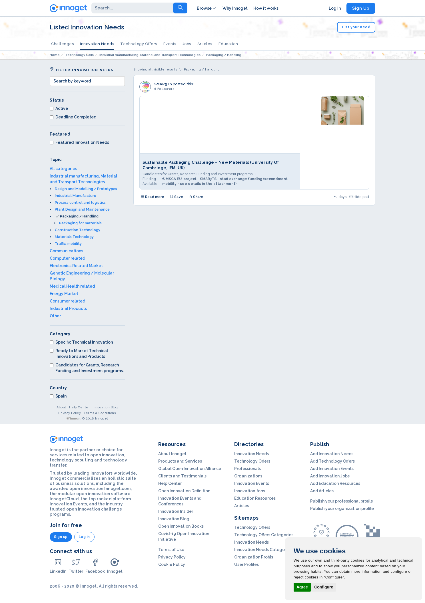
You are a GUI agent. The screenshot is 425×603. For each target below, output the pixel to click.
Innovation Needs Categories (263, 549)
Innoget (115, 566)
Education (228, 44)
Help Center (79, 407)
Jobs (187, 44)
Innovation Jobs (249, 491)
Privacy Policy (69, 413)
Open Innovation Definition (184, 491)
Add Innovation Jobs (330, 476)
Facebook (95, 566)
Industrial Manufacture (75, 195)
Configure (323, 587)
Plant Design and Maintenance (82, 209)
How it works (265, 8)
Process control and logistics (80, 202)
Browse (207, 8)
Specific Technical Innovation (81, 342)
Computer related (67, 258)
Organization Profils (253, 557)
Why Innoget (235, 8)
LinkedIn (58, 566)
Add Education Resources (335, 483)
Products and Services (180, 461)
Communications (66, 251)
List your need (356, 27)
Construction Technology (77, 230)
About (61, 407)
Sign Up (361, 8)
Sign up (61, 537)
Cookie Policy (171, 564)
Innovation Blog (105, 407)
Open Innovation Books (181, 526)
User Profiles (246, 564)
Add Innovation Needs (331, 453)
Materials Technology (74, 237)
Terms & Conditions (100, 413)
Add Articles (322, 491)
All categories (63, 168)
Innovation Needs (97, 44)
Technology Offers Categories (263, 535)
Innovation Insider (175, 511)
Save (176, 197)
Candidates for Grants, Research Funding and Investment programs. (87, 368)
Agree (302, 587)
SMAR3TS (163, 84)
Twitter (76, 566)
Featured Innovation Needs (79, 142)
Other (55, 316)
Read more (152, 197)
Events (169, 44)
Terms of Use (171, 549)
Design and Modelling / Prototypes (86, 189)
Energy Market (64, 293)
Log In (335, 8)
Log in (84, 537)
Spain (58, 396)
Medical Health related (72, 286)
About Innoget (172, 453)
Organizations (248, 476)
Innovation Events (251, 483)
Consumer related (67, 301)
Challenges (62, 44)
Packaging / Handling (79, 216)
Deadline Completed (73, 117)
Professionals (247, 468)
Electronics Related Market (76, 265)
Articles (204, 44)
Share (196, 197)
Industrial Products (68, 308)
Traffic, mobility (68, 243)
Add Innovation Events (332, 468)
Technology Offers (138, 44)
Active (59, 108)
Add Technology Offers (332, 461)
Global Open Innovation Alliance (189, 468)
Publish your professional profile (341, 501)
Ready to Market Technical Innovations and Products (79, 353)
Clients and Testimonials (182, 476)
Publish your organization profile (342, 508)
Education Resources (255, 498)
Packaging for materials (80, 223)
